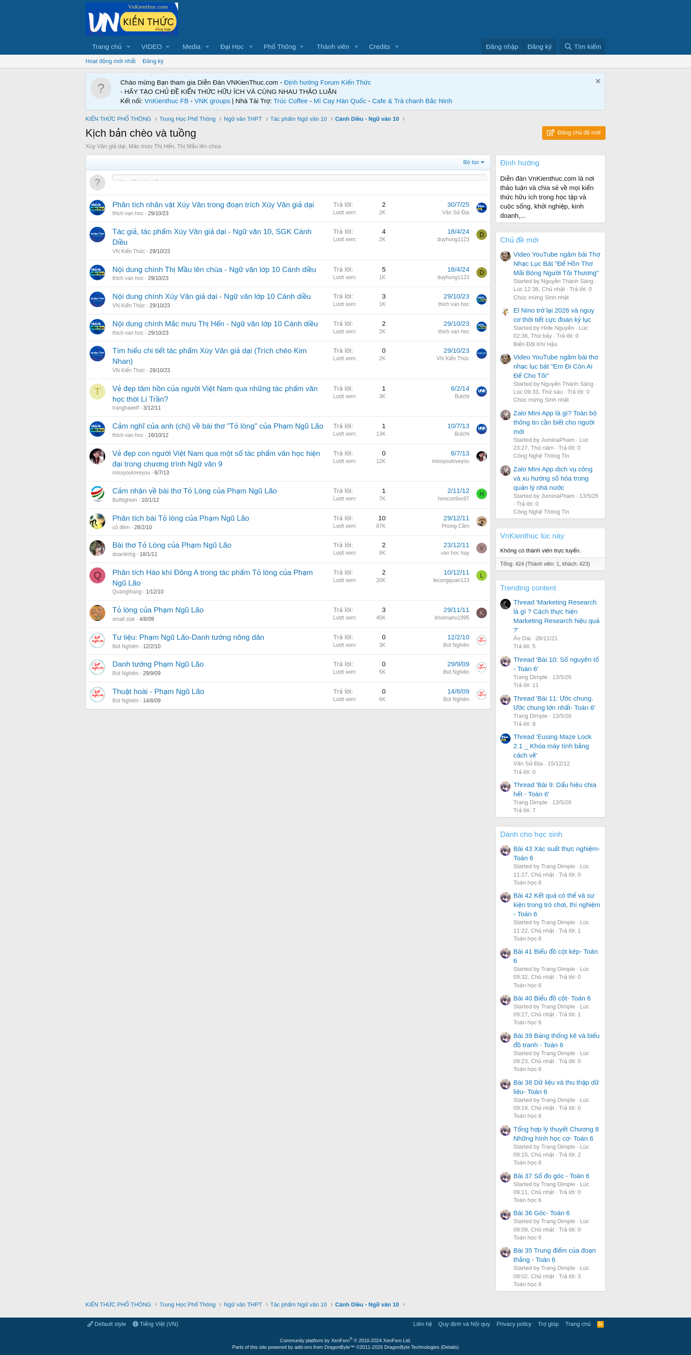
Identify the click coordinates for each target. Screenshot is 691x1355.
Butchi (462, 396)
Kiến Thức (356, 82)
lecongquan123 (451, 580)
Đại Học (232, 46)
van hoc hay (455, 553)
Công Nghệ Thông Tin (541, 455)
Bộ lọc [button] (471, 162)
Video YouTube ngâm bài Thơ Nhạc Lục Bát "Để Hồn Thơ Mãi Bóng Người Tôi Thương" (556, 263)
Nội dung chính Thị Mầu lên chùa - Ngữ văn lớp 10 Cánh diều (214, 269)
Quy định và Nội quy (464, 1324)
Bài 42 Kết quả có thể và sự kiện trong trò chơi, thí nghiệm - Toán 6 (556, 905)
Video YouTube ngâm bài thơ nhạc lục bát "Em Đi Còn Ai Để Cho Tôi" (555, 366)
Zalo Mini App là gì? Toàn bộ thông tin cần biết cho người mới (555, 422)
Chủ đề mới (519, 240)
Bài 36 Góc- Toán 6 (541, 1213)
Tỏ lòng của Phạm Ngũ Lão (158, 610)
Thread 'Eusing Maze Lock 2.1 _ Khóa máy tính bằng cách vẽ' (552, 746)
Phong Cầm (455, 526)
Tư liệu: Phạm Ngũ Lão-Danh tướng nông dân (188, 637)
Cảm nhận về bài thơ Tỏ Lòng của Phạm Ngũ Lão (194, 491)
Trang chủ (107, 46)
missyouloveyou (131, 473)
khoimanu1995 (452, 618)
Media (191, 46)
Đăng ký (153, 61)
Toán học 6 (527, 882)
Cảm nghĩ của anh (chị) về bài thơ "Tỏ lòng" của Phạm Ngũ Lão (217, 426)
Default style (106, 1324)
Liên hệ (422, 1324)
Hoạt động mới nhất (110, 61)
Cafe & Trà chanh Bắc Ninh (412, 101)
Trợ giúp (548, 1324)
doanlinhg (123, 554)
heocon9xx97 (453, 499)
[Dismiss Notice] (597, 82)
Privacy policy (514, 1324)
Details (449, 1347)
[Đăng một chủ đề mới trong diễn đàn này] (299, 182)
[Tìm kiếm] (583, 46)
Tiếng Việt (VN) (155, 1324)
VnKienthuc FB (167, 101)
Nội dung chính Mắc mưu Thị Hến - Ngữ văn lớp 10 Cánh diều (215, 324)
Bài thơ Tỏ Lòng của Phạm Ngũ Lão (171, 545)
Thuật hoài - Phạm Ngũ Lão (158, 691)
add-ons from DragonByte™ (324, 1347)
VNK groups (212, 101)
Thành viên (332, 46)
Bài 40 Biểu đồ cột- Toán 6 (552, 998)
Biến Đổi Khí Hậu (535, 344)
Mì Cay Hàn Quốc (340, 101)
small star (123, 619)
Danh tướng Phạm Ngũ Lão (158, 664)
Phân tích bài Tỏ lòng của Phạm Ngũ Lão (180, 518)
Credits (379, 46)
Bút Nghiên (125, 646)
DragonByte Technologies (411, 1347)
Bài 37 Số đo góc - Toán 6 (551, 1176)
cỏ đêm (121, 527)
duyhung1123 (453, 239)
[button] (129, 46)
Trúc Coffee (291, 101)
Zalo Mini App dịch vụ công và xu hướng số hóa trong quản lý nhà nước (553, 478)
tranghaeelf (125, 408)
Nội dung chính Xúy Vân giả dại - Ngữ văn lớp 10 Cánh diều (211, 296)
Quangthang (126, 592)
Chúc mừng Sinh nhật (541, 297)
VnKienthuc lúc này (532, 536)
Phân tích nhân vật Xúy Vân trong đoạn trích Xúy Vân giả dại (213, 205)
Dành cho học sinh (531, 834)
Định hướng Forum (311, 82)
